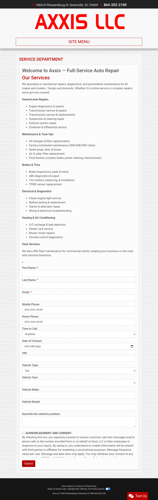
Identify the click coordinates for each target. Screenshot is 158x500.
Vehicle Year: (30, 377)
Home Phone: (30, 316)
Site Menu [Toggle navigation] (79, 41)
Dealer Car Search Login (57, 489)
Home (64, 486)
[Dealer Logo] (79, 21)
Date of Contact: (32, 340)
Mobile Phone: (31, 304)
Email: (26, 292)
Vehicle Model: (31, 401)
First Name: (29, 267)
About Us (71, 486)
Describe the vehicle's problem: (41, 413)
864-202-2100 (115, 5)
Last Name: (29, 279)
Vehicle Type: (30, 365)
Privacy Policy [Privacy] (91, 486)
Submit (28, 463)
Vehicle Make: (30, 389)
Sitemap (83, 489)
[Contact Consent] (23, 433)
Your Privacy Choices (99, 489)
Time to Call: (30, 328)
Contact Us (80, 486)
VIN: (24, 353)
